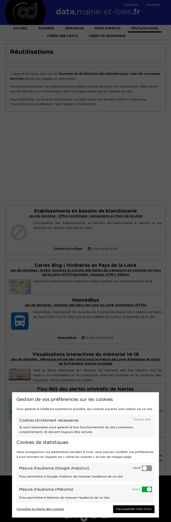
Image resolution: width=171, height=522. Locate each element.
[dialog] (85, 455)
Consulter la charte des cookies (40, 509)
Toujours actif (142, 419)
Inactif (136, 468)
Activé (136, 489)
